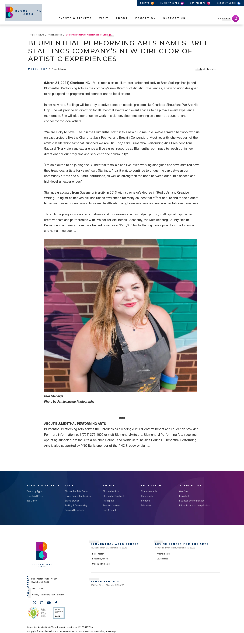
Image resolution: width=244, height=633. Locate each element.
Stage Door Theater (101, 562)
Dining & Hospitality (74, 509)
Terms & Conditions (68, 628)
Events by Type (34, 490)
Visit (103, 22)
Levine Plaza (162, 557)
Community (147, 495)
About (122, 22)
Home (32, 35)
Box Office (32, 500)
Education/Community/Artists (194, 504)
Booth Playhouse (100, 557)
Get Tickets (200, 3)
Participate (108, 500)
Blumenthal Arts (111, 490)
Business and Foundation (191, 500)
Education (145, 22)
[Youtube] (49, 602)
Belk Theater (98, 552)
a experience (202, 628)
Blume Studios (72, 500)
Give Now (183, 490)
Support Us (174, 22)
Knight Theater (163, 552)
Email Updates (172, 3)
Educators (146, 504)
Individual (184, 495)
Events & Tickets (75, 22)
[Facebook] (56, 602)
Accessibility (99, 628)
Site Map (112, 628)
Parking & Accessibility (76, 504)
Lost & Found (109, 509)
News (41, 35)
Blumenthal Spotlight (113, 495)
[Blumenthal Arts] (41, 566)
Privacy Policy (85, 628)
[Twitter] (34, 602)
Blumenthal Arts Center (76, 490)
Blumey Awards (149, 490)
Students (145, 500)
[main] (122, 250)
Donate (147, 3)
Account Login (229, 3)
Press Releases (55, 35)
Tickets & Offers (35, 495)
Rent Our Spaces (111, 504)
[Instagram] (41, 602)
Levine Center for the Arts (78, 495)
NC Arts (36, 611)
